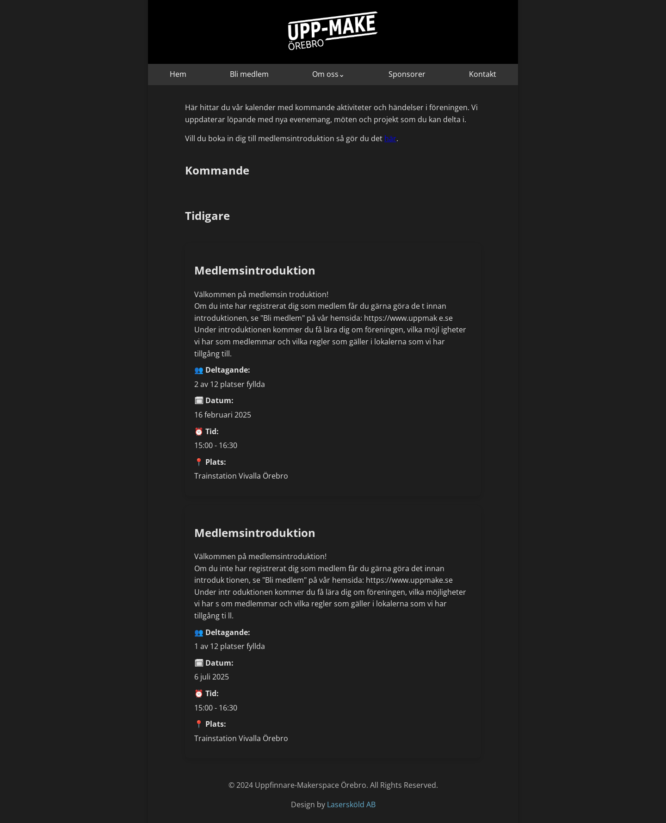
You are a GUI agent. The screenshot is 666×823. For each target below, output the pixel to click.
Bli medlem (249, 74)
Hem (178, 74)
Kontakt (482, 74)
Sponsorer (407, 74)
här (390, 138)
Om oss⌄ (328, 74)
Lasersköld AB (351, 804)
